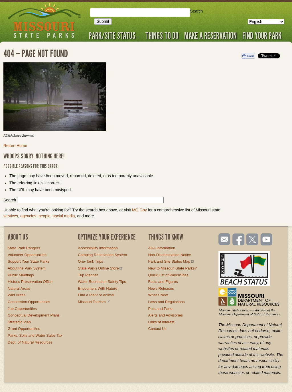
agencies (28, 216)
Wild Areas (16, 295)
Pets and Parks (160, 309)
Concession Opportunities (29, 302)
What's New (158, 295)
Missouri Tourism (94, 302)
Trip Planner (88, 275)
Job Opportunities (22, 309)
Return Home (15, 145)
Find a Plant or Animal (96, 295)
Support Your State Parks (28, 261)
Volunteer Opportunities (27, 255)
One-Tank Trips (90, 261)
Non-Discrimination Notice (169, 255)
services (10, 216)
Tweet (269, 55)
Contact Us (157, 328)
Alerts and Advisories (165, 315)
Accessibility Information (97, 248)
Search (196, 11)
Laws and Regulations (166, 302)
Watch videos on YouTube (266, 240)
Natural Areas (19, 288)
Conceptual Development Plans (34, 315)
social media (64, 216)
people (44, 216)
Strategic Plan (19, 322)
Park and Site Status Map (171, 261)
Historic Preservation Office (30, 281)
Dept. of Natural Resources (30, 342)
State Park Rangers (24, 248)
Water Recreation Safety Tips (102, 281)
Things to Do (162, 35)
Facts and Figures (163, 281)
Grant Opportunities (24, 328)
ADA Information (161, 248)
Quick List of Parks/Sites (168, 275)
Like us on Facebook (238, 240)
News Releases (161, 288)
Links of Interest (161, 322)
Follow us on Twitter (251, 240)
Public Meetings (21, 275)
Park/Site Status (114, 35)
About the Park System (27, 268)
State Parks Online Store (100, 268)
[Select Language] (266, 21)
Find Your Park (261, 35)
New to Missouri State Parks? (172, 268)
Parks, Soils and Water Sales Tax (35, 335)
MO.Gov (139, 210)
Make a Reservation (210, 35)
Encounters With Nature (97, 288)
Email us (223, 239)
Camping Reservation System (102, 255)
